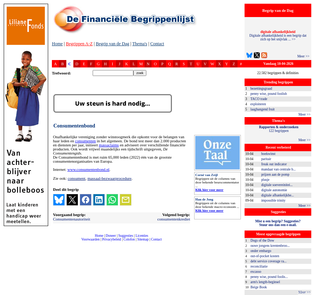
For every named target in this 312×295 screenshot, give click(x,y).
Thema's (139, 43)
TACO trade (259, 99)
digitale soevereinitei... (277, 185)
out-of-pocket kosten (264, 256)
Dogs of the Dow (262, 240)
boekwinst (268, 154)
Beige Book (258, 287)
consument (77, 178)
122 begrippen (278, 129)
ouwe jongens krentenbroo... (270, 246)
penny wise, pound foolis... (269, 277)
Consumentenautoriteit (71, 219)
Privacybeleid (111, 239)
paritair (266, 159)
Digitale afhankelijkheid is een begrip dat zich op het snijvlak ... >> (277, 35)
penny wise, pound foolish (268, 94)
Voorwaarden (90, 239)
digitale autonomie (274, 190)
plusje (265, 180)
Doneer (111, 236)
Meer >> (303, 56)
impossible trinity (273, 200)
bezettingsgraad (261, 88)
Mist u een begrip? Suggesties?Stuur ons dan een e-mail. (278, 223)
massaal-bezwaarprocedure (109, 178)
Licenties (142, 236)
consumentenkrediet (173, 219)
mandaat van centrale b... (278, 169)
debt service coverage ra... (268, 261)
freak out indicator (274, 164)
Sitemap (143, 239)
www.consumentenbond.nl (88, 170)
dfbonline (305, 293)
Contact (157, 43)
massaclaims (109, 145)
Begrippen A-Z (79, 43)
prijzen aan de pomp (275, 174)
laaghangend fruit (262, 109)
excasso (255, 272)
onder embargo (260, 251)
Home (57, 43)
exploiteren (258, 104)
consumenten (85, 141)
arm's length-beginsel (265, 282)
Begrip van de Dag (112, 43)
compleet (56, 242)
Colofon (129, 239)
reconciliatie (259, 266)
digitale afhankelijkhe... (277, 195)
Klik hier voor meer (209, 190)
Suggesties (125, 236)
